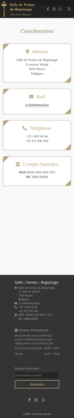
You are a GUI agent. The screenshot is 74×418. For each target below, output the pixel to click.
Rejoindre (37, 384)
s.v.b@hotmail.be (37, 105)
